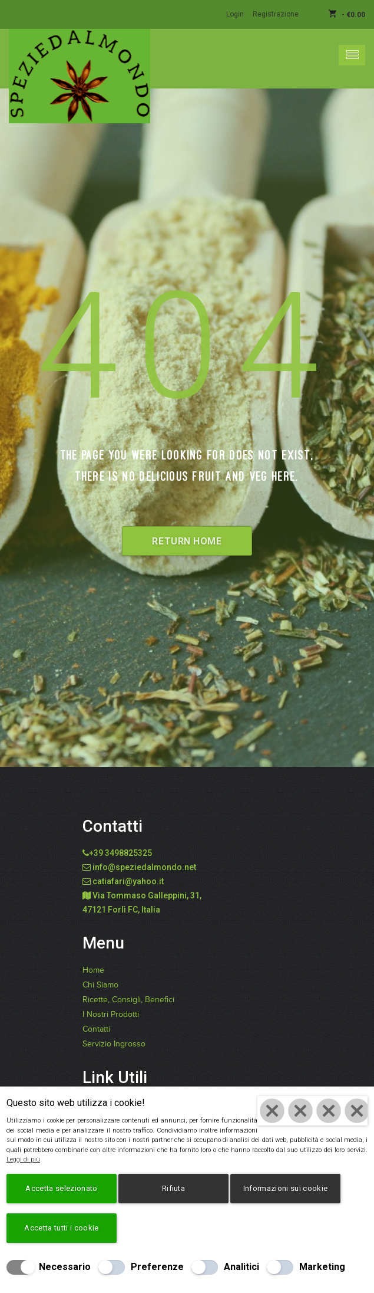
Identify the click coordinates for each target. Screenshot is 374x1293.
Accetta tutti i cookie (61, 1227)
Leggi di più (23, 1159)
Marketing (322, 1266)
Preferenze (157, 1266)
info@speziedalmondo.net (144, 867)
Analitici (241, 1266)
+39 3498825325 (120, 853)
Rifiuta (173, 1188)
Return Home (186, 541)
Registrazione (276, 14)
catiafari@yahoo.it (128, 881)
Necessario (65, 1266)
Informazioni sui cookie (285, 1188)
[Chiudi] (312, 1110)
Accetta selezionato (61, 1188)
